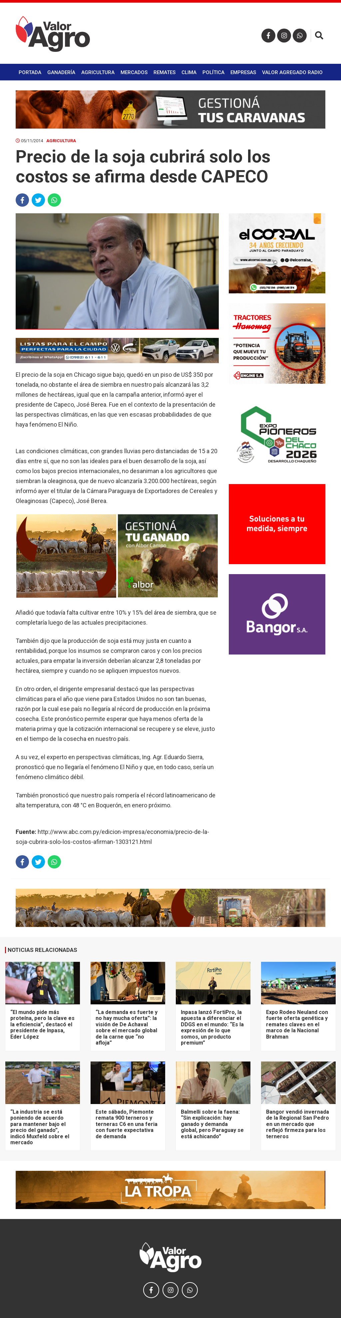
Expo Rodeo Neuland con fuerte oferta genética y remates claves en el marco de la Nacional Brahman (297, 1024)
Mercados (134, 72)
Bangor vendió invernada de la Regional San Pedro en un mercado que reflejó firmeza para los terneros (297, 1124)
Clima (188, 72)
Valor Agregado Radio (292, 72)
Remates (164, 72)
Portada (30, 72)
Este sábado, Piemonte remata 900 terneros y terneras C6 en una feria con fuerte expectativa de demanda (127, 1124)
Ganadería (61, 72)
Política (213, 72)
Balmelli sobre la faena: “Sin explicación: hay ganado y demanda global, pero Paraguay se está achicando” (212, 1124)
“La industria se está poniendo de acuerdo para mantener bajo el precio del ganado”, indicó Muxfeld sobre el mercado (39, 1127)
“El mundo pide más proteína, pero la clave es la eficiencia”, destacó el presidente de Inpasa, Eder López (42, 1024)
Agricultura (98, 72)
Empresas (243, 72)
